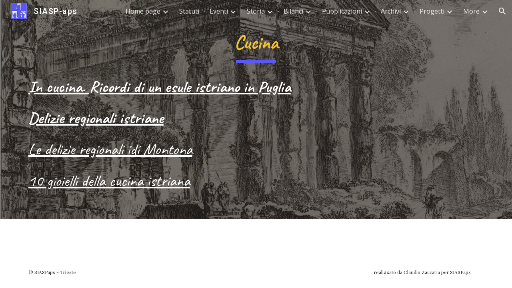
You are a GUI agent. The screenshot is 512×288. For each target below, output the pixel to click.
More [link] (471, 11)
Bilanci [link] (293, 11)
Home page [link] (143, 11)
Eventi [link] (219, 11)
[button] (502, 11)
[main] (256, 44)
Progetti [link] (432, 11)
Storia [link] (256, 11)
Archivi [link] (391, 11)
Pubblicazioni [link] (342, 11)
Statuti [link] (189, 11)
